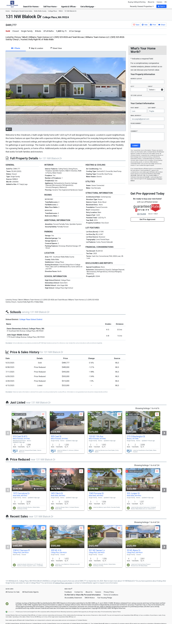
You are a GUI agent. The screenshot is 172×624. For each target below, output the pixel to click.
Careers (159, 2)
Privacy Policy (109, 592)
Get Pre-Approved (147, 219)
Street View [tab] (56, 48)
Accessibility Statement (73, 598)
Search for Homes (31, 6)
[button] (161, 6)
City (132, 86)
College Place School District (30, 319)
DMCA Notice (90, 598)
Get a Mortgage (87, 6)
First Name (135, 107)
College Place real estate (63, 583)
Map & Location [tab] (36, 48)
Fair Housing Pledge (104, 598)
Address (136, 78)
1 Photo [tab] (15, 48)
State (150, 86)
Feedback (68, 592)
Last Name (152, 107)
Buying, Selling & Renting (136, 2)
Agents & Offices (69, 6)
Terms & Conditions (110, 595)
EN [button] (166, 2)
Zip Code (136, 95)
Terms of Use (151, 179)
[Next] (164, 433)
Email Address (136, 115)
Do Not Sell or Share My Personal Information (83, 595)
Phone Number (136, 123)
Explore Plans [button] (117, 611)
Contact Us (78, 592)
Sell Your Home (50, 6)
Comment (134, 131)
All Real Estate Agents (30, 592)
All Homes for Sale (13, 592)
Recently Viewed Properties (142, 6)
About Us (151, 2)
